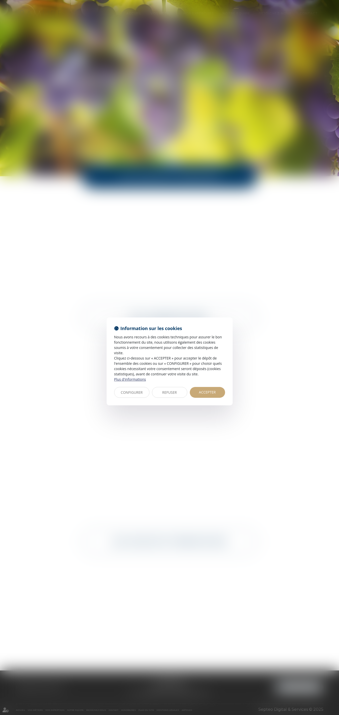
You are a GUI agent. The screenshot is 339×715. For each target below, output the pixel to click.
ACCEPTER (207, 392)
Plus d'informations (130, 379)
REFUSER (169, 392)
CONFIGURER (132, 392)
